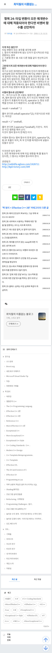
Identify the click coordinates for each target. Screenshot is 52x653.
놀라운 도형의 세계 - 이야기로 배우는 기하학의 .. (24, 519)
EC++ (43, 604)
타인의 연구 (10, 549)
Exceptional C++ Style (15, 441)
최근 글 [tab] (14, 579)
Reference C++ (12, 421)
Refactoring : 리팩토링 (15, 499)
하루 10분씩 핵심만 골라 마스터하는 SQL (21, 485)
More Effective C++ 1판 (15, 426)
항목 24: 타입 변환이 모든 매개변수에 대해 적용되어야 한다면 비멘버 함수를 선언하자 (26, 23)
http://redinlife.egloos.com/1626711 (20, 164)
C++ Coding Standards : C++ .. (18, 446)
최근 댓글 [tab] (37, 579)
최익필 (9, 34)
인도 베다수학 (11, 524)
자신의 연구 (10, 544)
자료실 (8, 569)
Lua (7, 610)
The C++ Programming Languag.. (19, 406)
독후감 (8, 397)
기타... (7, 529)
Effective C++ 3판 (21, 208)
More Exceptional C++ (15, 436)
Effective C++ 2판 (13, 411)
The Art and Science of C (16, 470)
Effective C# (11, 475)
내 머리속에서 (11, 554)
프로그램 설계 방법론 (14, 494)
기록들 (8, 534)
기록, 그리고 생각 (13, 318)
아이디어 (9, 539)
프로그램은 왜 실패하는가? (16, 509)
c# (17, 599)
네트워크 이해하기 (13, 371)
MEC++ (17, 621)
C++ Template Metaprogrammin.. (19, 455)
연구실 (7, 357)
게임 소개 (9, 564)
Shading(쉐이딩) (12, 490)
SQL (8, 381)
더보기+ (46, 626)
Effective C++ (30, 604)
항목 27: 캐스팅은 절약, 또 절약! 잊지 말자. (19, 230)
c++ (7, 621)
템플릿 (8, 599)
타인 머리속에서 (12, 559)
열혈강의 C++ (11, 401)
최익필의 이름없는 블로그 (26, 4)
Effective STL (11, 465)
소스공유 (9, 362)
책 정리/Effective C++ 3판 (23, 34)
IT (44, 616)
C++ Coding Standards (32, 599)
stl (15, 610)
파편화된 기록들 (12, 386)
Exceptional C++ (12, 431)
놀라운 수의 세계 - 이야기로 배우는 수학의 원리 (24, 514)
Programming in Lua (14, 480)
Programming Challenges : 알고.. (19, 504)
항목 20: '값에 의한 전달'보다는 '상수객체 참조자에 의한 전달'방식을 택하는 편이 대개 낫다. (20, 278)
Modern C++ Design (14, 450)
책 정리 (6, 208)
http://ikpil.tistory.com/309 (16, 167)
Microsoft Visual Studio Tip (17, 376)
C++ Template (12, 460)
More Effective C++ (13, 604)
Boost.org (10, 367)
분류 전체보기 (11, 350)
